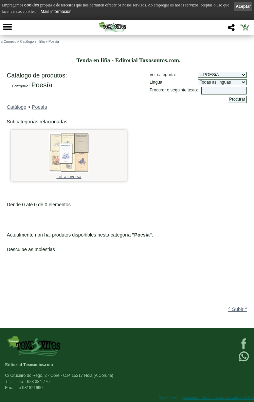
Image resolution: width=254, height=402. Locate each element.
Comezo (10, 41)
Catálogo (16, 107)
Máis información (56, 11)
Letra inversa (69, 174)
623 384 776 (34, 381)
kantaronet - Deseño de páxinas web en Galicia (218, 398)
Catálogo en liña (32, 41)
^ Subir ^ (237, 309)
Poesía (54, 41)
